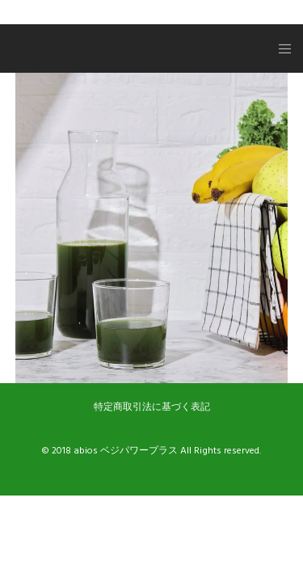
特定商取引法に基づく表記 (152, 407)
